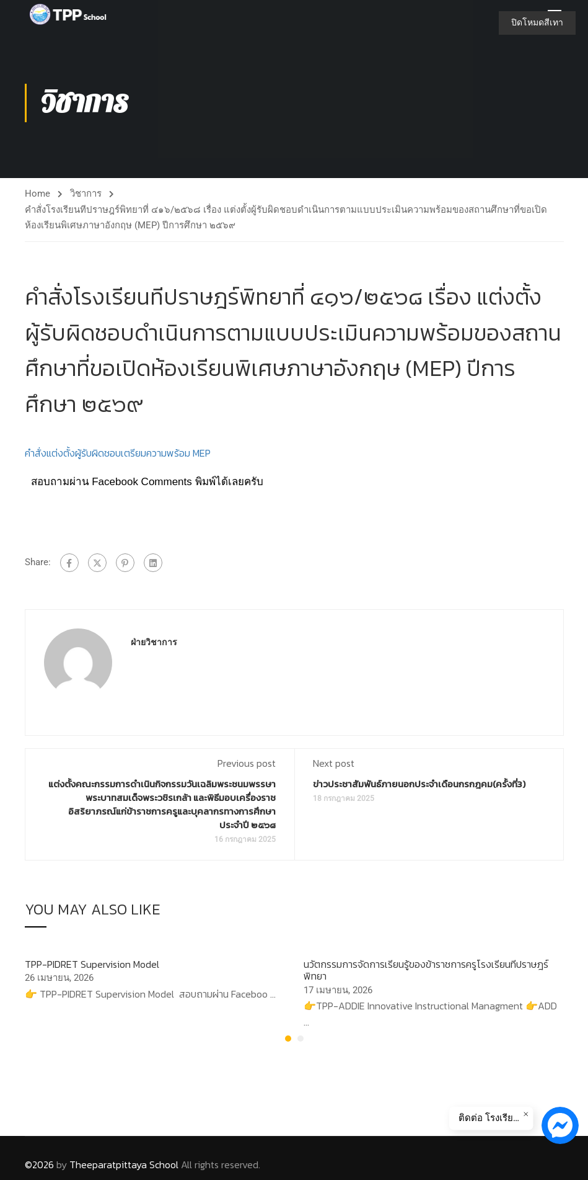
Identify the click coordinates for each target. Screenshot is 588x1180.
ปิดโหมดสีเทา (537, 22)
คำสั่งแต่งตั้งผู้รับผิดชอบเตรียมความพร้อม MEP (118, 456)
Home (37, 196)
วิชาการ (86, 196)
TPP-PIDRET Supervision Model (92, 967)
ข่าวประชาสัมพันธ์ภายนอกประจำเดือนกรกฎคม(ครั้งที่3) (419, 787)
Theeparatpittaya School (123, 1164)
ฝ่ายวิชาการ (154, 645)
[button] (288, 1042)
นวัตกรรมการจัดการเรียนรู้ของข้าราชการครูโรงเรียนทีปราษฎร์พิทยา (426, 973)
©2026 (39, 1164)
